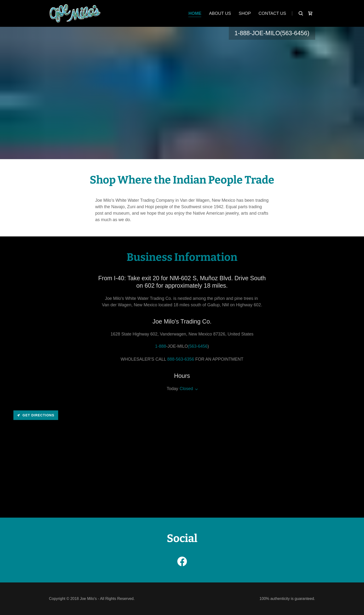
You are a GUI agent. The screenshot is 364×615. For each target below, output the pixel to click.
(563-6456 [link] (293, 33)
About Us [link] (220, 13)
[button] (195, 389)
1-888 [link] (242, 33)
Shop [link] (245, 13)
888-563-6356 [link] (180, 359)
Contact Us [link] (272, 13)
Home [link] (194, 13)
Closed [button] (186, 388)
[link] (75, 13)
